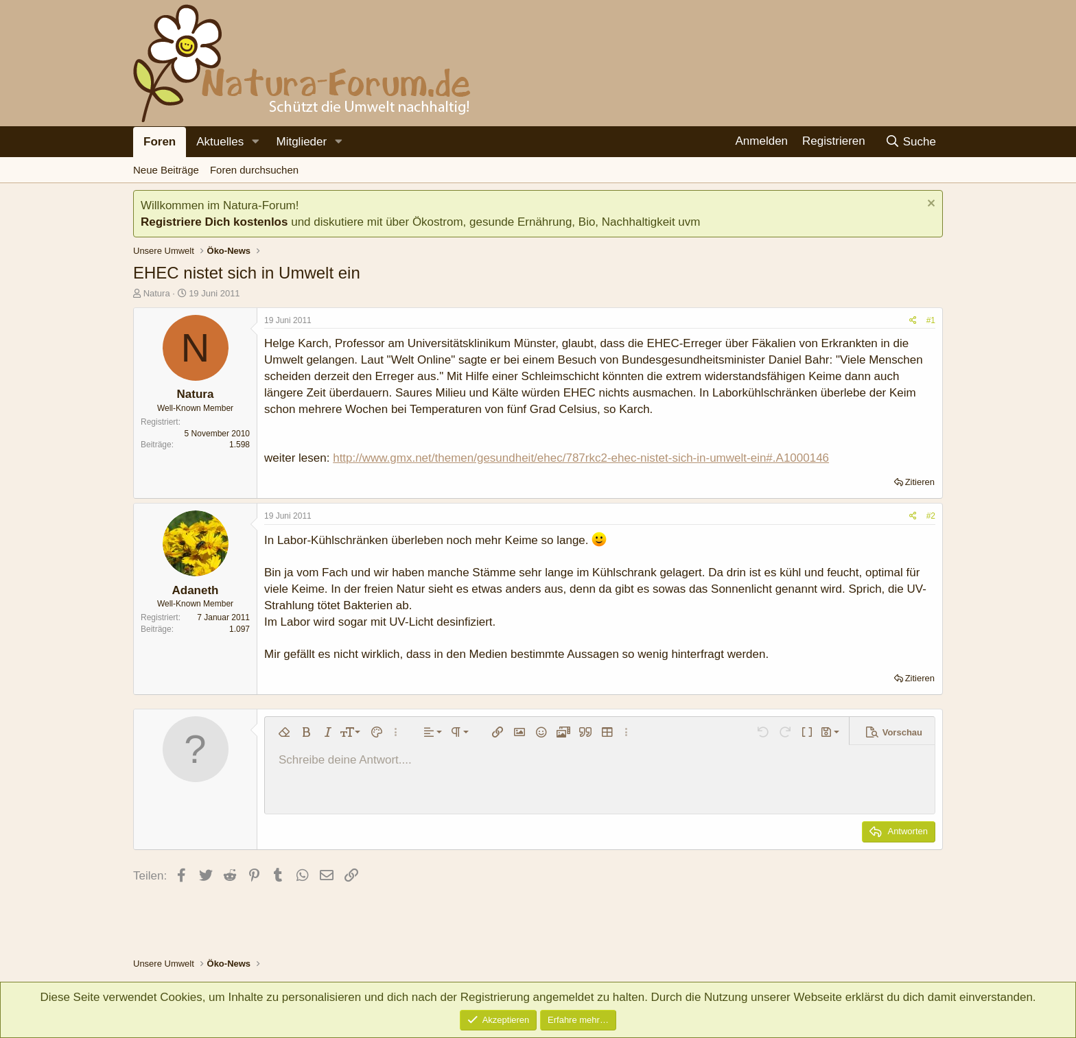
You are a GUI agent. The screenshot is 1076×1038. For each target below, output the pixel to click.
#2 (930, 516)
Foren (159, 141)
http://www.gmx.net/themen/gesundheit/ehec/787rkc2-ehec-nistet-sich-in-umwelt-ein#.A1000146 (581, 457)
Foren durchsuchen (254, 170)
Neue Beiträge (166, 170)
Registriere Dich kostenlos (214, 221)
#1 (930, 320)
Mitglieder (301, 141)
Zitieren (920, 482)
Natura (156, 293)
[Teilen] (913, 321)
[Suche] (910, 141)
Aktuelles (220, 141)
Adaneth (195, 590)
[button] (255, 142)
